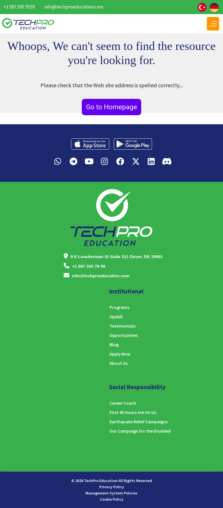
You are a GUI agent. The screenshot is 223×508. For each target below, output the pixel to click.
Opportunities (124, 335)
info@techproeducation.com (73, 7)
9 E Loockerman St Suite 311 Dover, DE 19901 (117, 256)
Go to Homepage (111, 107)
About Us (119, 363)
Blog (114, 344)
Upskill (116, 316)
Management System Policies (111, 493)
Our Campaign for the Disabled (140, 431)
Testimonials (123, 326)
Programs (119, 307)
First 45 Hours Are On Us (133, 412)
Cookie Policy (111, 499)
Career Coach (123, 403)
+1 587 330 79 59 (19, 7)
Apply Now (120, 354)
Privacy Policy (111, 486)
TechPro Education (100, 480)
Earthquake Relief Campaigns (139, 421)
